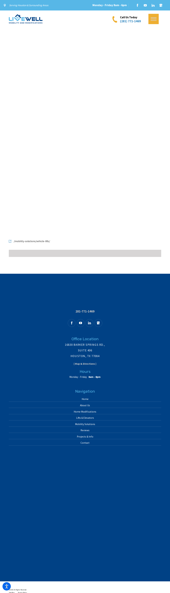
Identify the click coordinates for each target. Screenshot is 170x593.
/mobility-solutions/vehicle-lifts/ (32, 241)
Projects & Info (85, 436)
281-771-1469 (85, 311)
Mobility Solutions (85, 424)
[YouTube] (145, 5)
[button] (6, 586)
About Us (85, 405)
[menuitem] (85, 399)
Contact (85, 442)
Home (85, 399)
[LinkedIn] (153, 5)
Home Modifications (85, 411)
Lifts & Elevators (85, 417)
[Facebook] (137, 5)
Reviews (85, 430)
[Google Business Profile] (161, 5)
